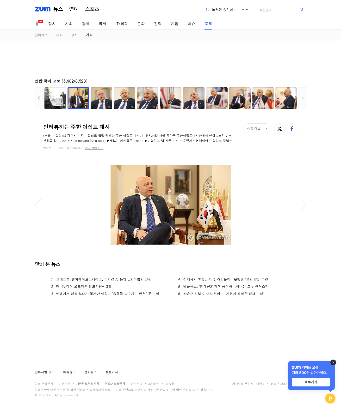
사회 (69, 23)
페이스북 (291, 128)
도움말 (170, 383)
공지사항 (137, 383)
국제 (102, 23)
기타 (89, 34)
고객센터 (154, 383)
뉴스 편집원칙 (44, 383)
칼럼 (158, 23)
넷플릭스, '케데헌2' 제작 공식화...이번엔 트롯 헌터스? (222, 286)
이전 (39, 98)
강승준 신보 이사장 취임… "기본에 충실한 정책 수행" (221, 293)
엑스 (279, 128)
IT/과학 (122, 23)
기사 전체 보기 (94, 148)
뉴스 (58, 9)
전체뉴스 (41, 34)
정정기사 (111, 372)
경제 (86, 23)
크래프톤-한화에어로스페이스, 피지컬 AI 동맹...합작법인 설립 (101, 279)
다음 (302, 98)
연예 (74, 9)
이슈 (191, 23)
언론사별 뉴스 (45, 372)
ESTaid (42, 395)
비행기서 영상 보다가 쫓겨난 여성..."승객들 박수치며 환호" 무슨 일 (105, 293)
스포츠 (92, 9)
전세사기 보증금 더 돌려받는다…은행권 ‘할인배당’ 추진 (223, 279)
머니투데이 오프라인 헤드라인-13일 (81, 286)
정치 (52, 23)
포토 (208, 23)
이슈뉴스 (69, 372)
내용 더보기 (255, 128)
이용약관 (64, 383)
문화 (141, 23)
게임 (175, 23)
